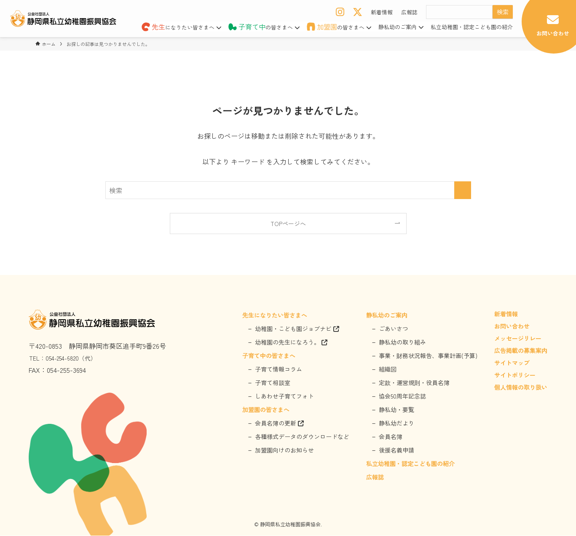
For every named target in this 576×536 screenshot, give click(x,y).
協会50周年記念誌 (402, 397)
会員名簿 (390, 437)
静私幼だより (396, 424)
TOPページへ (287, 223)
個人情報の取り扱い (520, 388)
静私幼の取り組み (402, 343)
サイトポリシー (515, 376)
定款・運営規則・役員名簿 (414, 383)
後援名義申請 (396, 451)
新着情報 (382, 12)
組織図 (388, 370)
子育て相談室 (272, 383)
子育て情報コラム (278, 370)
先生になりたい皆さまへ (274, 316)
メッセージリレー (517, 339)
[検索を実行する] (462, 190)
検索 (503, 12)
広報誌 (409, 12)
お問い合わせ (512, 327)
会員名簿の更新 (279, 424)
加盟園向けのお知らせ (284, 451)
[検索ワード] (288, 190)
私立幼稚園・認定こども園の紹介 (472, 27)
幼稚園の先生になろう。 (291, 343)
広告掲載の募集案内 (520, 351)
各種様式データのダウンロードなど (302, 437)
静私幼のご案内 (401, 27)
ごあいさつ (393, 329)
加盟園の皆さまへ (265, 410)
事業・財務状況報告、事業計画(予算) (428, 356)
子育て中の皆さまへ (268, 356)
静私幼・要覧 (396, 410)
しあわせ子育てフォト (284, 397)
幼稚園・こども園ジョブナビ (297, 329)
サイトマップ (512, 363)
